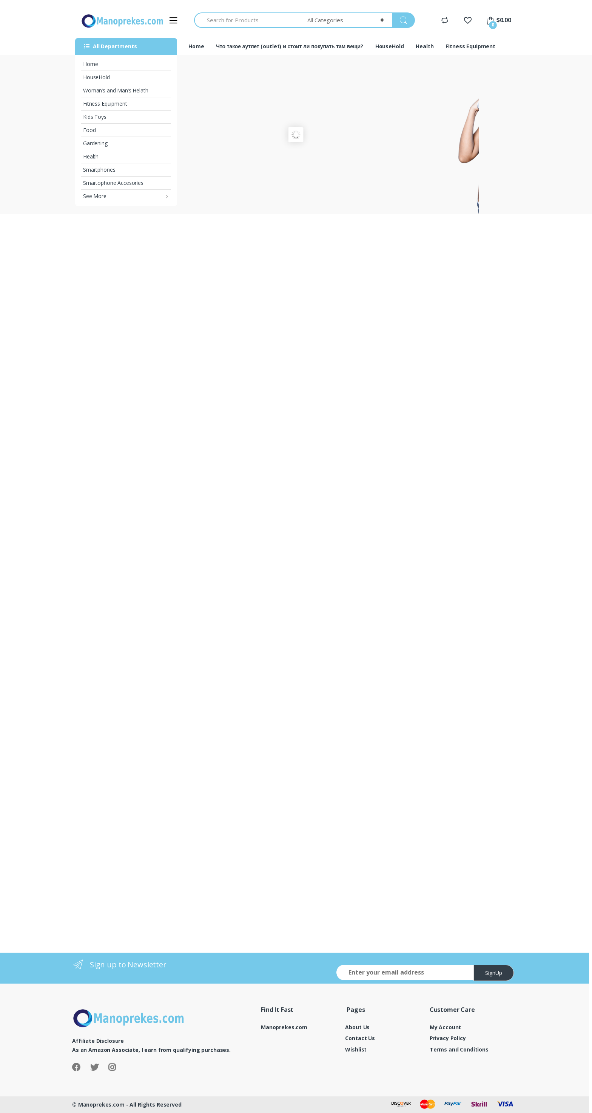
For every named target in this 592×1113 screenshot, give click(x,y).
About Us (357, 1027)
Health (91, 156)
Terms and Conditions (459, 1049)
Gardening (95, 143)
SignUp (493, 972)
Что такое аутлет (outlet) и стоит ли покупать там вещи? (289, 46)
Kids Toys (94, 116)
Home (90, 64)
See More (94, 196)
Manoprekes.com (284, 1027)
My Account (445, 1027)
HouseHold (96, 77)
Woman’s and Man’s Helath (115, 90)
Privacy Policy (448, 1038)
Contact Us (360, 1038)
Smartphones (99, 169)
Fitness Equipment (105, 103)
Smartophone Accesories (113, 182)
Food (89, 130)
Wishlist (356, 1049)
